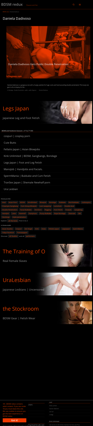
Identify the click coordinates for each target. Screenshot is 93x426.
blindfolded (32, 202)
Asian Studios (7, 229)
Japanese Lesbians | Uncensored (23, 289)
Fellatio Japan (54, 229)
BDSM (22, 202)
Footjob (68, 210)
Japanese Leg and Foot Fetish (21, 118)
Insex (44, 229)
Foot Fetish (58, 210)
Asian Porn (13, 202)
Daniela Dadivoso (43, 90)
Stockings (6, 217)
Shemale (72, 213)
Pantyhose (33, 213)
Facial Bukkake (25, 210)
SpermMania (78, 229)
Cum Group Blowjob (29, 206)
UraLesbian (17, 279)
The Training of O (24, 251)
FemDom (38, 210)
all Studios (13, 236)
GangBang (78, 210)
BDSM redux (12, 4)
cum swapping (45, 206)
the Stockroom (21, 308)
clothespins (86, 202)
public (26, 90)
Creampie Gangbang (10, 206)
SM (79, 213)
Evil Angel (28, 229)
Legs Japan (16, 108)
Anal (4, 202)
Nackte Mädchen (54, 408)
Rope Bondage (59, 213)
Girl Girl (51, 411)
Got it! (14, 420)
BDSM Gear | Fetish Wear (19, 318)
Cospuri (19, 229)
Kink (37, 229)
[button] (73, 4)
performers (30, 236)
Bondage (11, 90)
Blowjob (43, 202)
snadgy (51, 414)
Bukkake (62, 202)
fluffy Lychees (53, 405)
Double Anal (69, 206)
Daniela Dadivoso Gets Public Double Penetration (38, 64)
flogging (48, 210)
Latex (14, 213)
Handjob (5, 213)
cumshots (57, 206)
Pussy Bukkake (45, 213)
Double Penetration (19, 90)
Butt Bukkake (74, 202)
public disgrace (32, 90)
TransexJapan (22, 232)
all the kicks (12, 221)
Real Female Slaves (15, 261)
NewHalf (22, 213)
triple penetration (19, 217)
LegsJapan (66, 229)
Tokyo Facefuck (8, 232)
